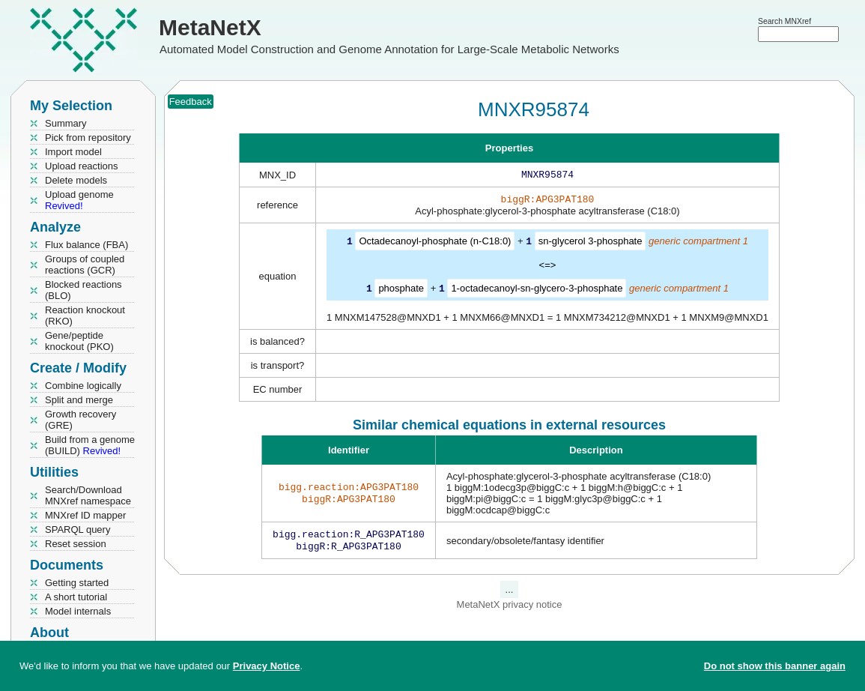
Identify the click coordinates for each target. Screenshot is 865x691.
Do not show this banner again (775, 666)
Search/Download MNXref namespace (88, 495)
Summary (66, 123)
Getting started (77, 582)
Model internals (78, 611)
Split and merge (79, 399)
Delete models (76, 180)
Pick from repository (88, 137)
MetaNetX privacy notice (509, 609)
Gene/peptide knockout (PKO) (79, 341)
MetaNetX (210, 27)
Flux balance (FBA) (86, 244)
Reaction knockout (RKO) (85, 315)
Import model (73, 151)
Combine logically (83, 385)
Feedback (190, 101)
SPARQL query (77, 529)
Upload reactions (81, 166)
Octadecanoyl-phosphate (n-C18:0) (435, 244)
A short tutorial (76, 597)
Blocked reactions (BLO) (83, 290)
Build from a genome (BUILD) (90, 445)
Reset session (75, 543)
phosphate (401, 290)
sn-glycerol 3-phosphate (590, 244)
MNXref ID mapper (85, 515)
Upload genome (79, 200)
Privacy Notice (266, 666)
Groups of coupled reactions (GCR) (84, 264)
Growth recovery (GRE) (80, 419)
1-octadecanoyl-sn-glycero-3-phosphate (536, 290)
